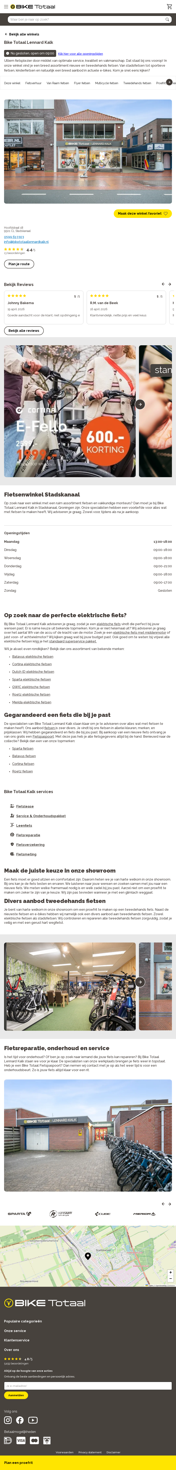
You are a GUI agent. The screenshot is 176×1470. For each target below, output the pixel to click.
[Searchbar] (88, 19)
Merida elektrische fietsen (31, 702)
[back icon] (5, 34)
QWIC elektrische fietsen (31, 687)
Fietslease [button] (25, 806)
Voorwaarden (64, 1452)
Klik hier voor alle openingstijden (80, 53)
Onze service (15, 1331)
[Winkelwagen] (169, 6)
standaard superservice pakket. (73, 641)
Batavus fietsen (24, 756)
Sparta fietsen (22, 748)
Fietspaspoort (43, 736)
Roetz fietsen (22, 771)
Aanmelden (16, 1395)
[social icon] (8, 1423)
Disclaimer (113, 1452)
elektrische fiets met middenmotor (139, 633)
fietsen (50, 728)
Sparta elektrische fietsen (31, 679)
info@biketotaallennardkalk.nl (26, 242)
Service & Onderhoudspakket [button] (41, 816)
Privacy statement (90, 1452)
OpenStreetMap (161, 1286)
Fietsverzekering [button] (30, 845)
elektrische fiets (109, 624)
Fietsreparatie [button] (28, 835)
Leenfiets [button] (24, 826)
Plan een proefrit (18, 1463)
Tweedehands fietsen (137, 83)
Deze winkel (12, 83)
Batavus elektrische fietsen (32, 657)
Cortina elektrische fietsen (32, 664)
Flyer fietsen (82, 83)
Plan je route (19, 264)
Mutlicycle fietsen (106, 83)
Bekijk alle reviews (24, 331)
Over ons (11, 1350)
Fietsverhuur (33, 83)
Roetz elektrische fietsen (31, 694)
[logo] (32, 6)
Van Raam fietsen (58, 83)
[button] (167, 19)
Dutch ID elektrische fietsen (33, 672)
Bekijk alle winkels (24, 34)
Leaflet (149, 1286)
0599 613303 (14, 237)
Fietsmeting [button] (26, 854)
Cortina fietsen (23, 764)
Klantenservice (17, 1340)
